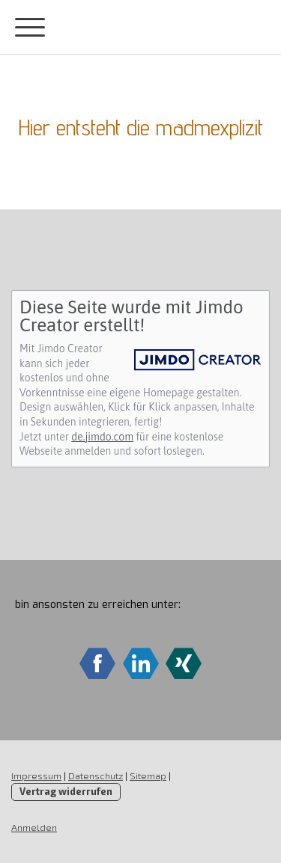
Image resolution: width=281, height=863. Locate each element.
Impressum (36, 775)
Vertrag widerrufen (65, 791)
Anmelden (34, 827)
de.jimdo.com (102, 437)
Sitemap (148, 775)
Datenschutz (95, 775)
